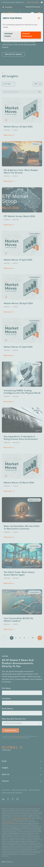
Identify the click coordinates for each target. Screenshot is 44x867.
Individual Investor (8, 35)
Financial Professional (27, 35)
